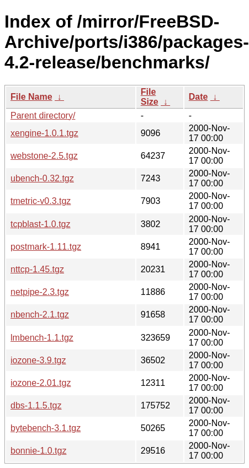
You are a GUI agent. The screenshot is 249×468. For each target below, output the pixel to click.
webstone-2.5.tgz (44, 155)
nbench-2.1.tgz (39, 314)
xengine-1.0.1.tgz (44, 133)
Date (198, 96)
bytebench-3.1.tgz (45, 428)
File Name (31, 96)
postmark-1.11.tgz (45, 246)
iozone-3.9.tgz (38, 360)
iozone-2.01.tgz (40, 383)
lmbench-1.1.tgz (41, 337)
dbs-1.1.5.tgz (36, 405)
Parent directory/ (42, 115)
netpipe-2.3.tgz (39, 292)
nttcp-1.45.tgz (37, 269)
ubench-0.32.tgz (42, 178)
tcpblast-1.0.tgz (40, 224)
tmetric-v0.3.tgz (40, 201)
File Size (149, 96)
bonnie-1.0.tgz (38, 450)
